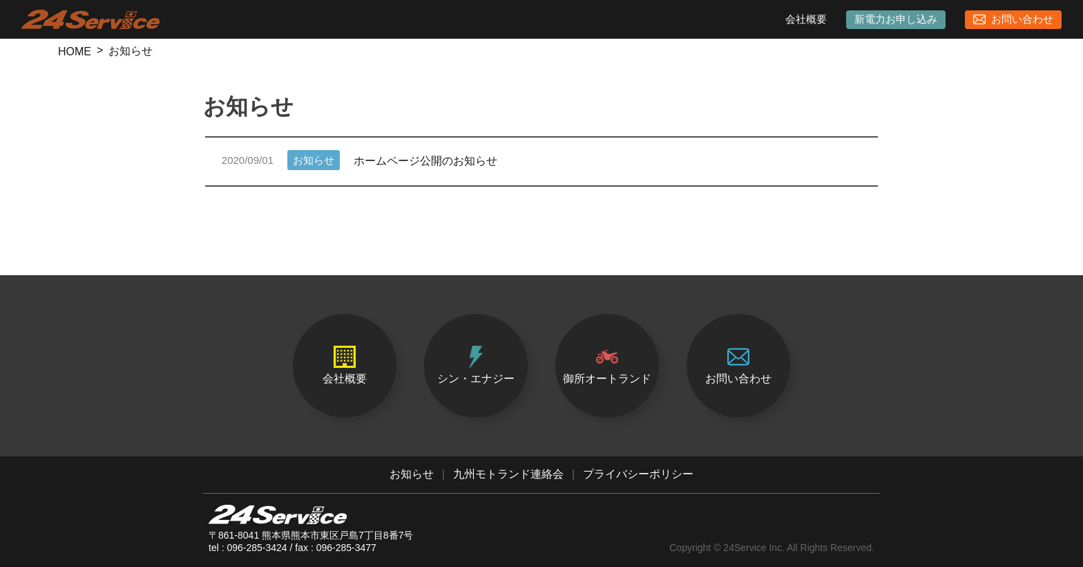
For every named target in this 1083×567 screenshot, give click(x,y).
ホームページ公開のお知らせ (359, 160)
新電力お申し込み (895, 19)
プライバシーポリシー (638, 474)
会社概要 (806, 19)
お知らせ (412, 474)
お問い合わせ (1013, 19)
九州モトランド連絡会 (508, 474)
